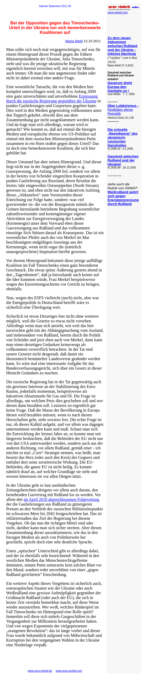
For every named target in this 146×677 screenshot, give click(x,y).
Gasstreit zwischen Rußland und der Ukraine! (123, 160)
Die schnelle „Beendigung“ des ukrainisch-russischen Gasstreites (123, 137)
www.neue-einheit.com (69, 670)
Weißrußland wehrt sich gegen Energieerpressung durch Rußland (123, 198)
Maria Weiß (74, 41)
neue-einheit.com (118, 12)
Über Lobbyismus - (123, 106)
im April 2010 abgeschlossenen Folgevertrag (61, 499)
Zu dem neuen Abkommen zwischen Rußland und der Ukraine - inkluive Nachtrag (122, 46)
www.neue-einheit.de (40, 670)
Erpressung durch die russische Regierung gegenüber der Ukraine (52, 98)
